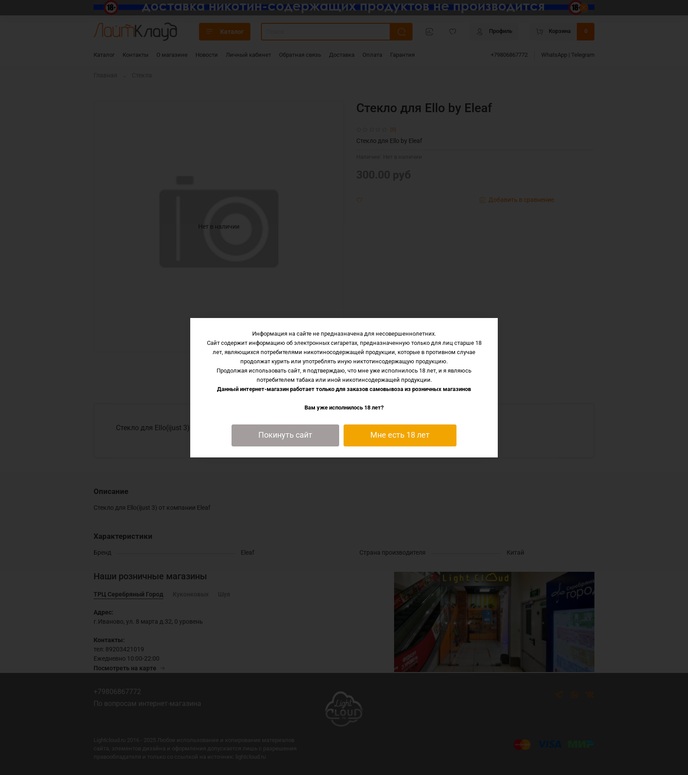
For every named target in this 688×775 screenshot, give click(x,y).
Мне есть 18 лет (400, 435)
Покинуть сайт (285, 435)
